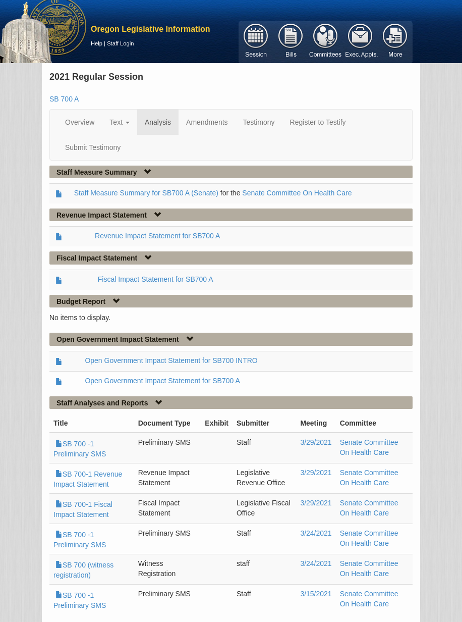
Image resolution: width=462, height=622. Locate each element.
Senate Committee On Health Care (297, 193)
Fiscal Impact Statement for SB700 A (155, 279)
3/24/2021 (315, 533)
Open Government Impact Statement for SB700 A (162, 381)
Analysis (158, 122)
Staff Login (120, 43)
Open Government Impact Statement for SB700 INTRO (171, 360)
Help (96, 43)
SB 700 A (64, 99)
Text (119, 122)
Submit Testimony (93, 147)
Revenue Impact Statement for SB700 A (157, 236)
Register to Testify (318, 122)
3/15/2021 (315, 594)
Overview (79, 122)
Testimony (259, 122)
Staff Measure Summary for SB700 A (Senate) (146, 193)
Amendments (206, 122)
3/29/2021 (315, 442)
